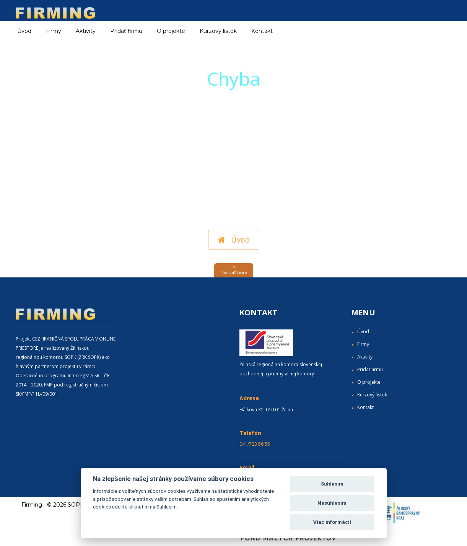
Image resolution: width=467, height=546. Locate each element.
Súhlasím (332, 484)
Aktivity (365, 357)
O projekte (171, 31)
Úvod (24, 31)
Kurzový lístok (218, 31)
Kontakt (262, 31)
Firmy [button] (53, 31)
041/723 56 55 (254, 444)
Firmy (363, 344)
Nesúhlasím (332, 503)
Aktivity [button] (86, 31)
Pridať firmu (126, 31)
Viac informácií (332, 522)
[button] (233, 270)
